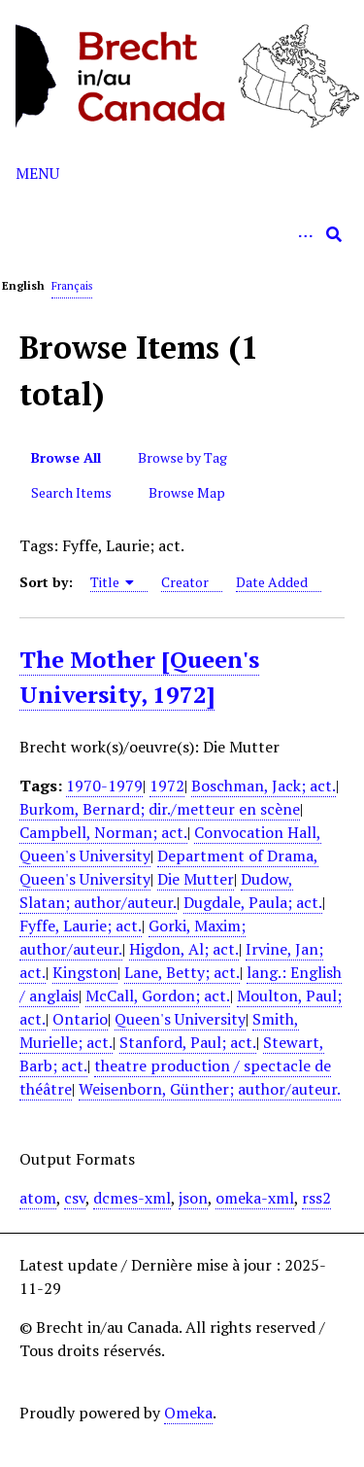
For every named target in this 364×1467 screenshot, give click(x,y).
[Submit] (333, 234)
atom (37, 1197)
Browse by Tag (182, 457)
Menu (37, 173)
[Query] (182, 234)
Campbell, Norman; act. (103, 832)
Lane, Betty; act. (182, 972)
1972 (166, 785)
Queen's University (180, 1019)
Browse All (66, 457)
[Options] (304, 234)
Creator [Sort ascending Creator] (185, 582)
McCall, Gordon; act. (157, 995)
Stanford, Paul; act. (187, 1042)
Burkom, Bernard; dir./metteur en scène (159, 809)
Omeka (188, 1412)
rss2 (316, 1197)
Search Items (71, 492)
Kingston (84, 972)
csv (74, 1197)
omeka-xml (254, 1197)
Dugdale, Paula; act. (252, 902)
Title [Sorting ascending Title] (112, 582)
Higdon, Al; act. (184, 949)
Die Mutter (195, 879)
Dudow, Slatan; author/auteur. (156, 890)
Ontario (80, 1019)
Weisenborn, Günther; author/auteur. (210, 1089)
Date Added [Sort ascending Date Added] (272, 582)
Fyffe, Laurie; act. (80, 925)
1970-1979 (104, 785)
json (193, 1197)
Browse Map (187, 492)
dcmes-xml (132, 1197)
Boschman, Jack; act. (263, 785)
